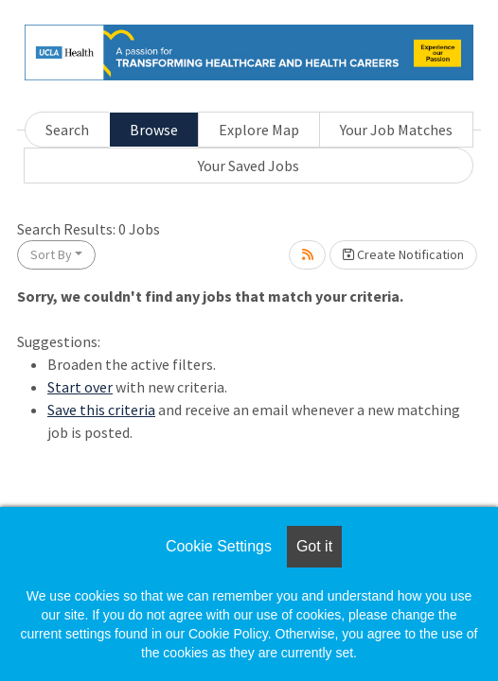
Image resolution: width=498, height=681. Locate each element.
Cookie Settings (219, 546)
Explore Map (259, 129)
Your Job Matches (396, 129)
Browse (154, 129)
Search (67, 129)
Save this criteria (101, 409)
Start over (80, 386)
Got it (314, 546)
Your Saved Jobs (248, 165)
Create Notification (403, 254)
